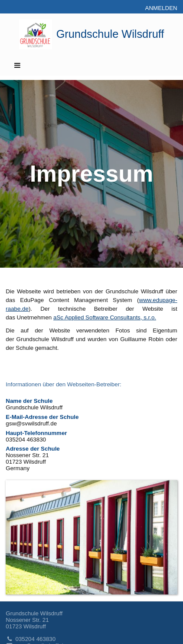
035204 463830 (31, 639)
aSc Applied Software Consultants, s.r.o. (104, 317)
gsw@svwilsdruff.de (31, 423)
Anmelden (161, 8)
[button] (91, 65)
